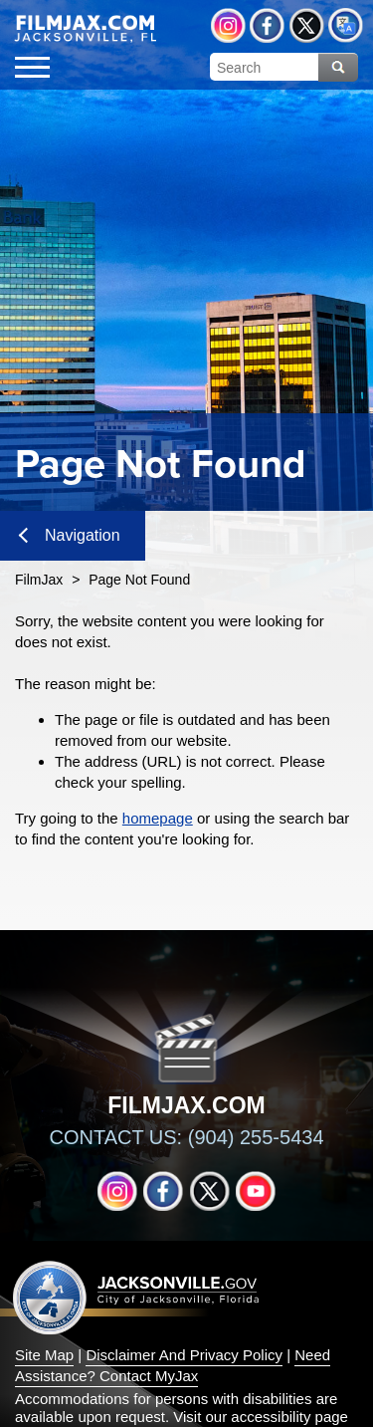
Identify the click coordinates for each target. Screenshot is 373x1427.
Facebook (267, 25)
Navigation (69, 535)
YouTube (256, 1191)
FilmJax (39, 580)
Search (338, 67)
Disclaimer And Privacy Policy (184, 1354)
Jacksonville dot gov (136, 1297)
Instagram (228, 25)
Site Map (44, 1354)
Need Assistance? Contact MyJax (172, 1365)
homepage (157, 818)
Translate (345, 25)
